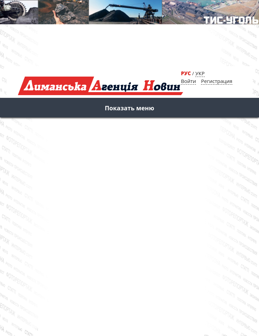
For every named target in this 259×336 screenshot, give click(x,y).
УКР (199, 73)
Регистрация (216, 81)
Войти (188, 81)
